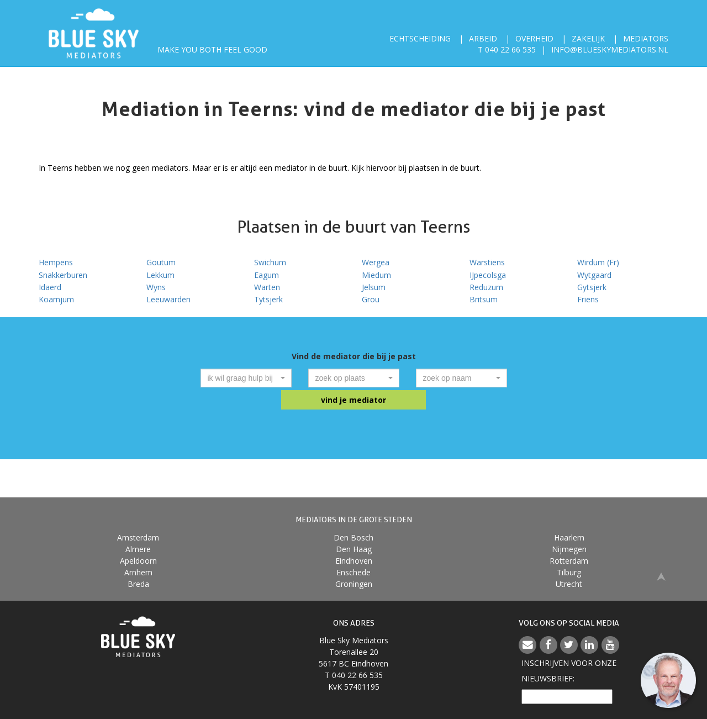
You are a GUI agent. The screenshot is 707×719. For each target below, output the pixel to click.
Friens (588, 299)
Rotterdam (569, 560)
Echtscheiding (420, 38)
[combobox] (246, 378)
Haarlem (569, 537)
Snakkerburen (63, 275)
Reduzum (486, 287)
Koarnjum (56, 299)
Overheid (534, 38)
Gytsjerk (591, 287)
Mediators (645, 38)
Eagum (266, 275)
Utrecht (569, 584)
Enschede (353, 572)
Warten (267, 287)
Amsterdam (138, 537)
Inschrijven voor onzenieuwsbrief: (568, 671)
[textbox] (243, 378)
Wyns (156, 287)
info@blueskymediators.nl (609, 49)
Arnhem (138, 572)
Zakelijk (588, 38)
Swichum (270, 262)
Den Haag (354, 549)
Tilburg (569, 572)
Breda (138, 584)
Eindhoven (353, 560)
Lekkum (160, 275)
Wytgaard (594, 275)
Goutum (161, 262)
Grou (370, 299)
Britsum (483, 299)
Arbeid (483, 38)
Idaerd (50, 287)
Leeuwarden (168, 299)
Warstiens (487, 262)
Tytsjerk (268, 299)
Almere (138, 549)
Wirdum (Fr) (598, 262)
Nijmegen (569, 549)
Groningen (353, 584)
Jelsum (374, 287)
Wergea (375, 262)
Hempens (56, 262)
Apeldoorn (138, 560)
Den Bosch (353, 537)
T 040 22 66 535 (507, 49)
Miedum (376, 275)
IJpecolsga (487, 275)
